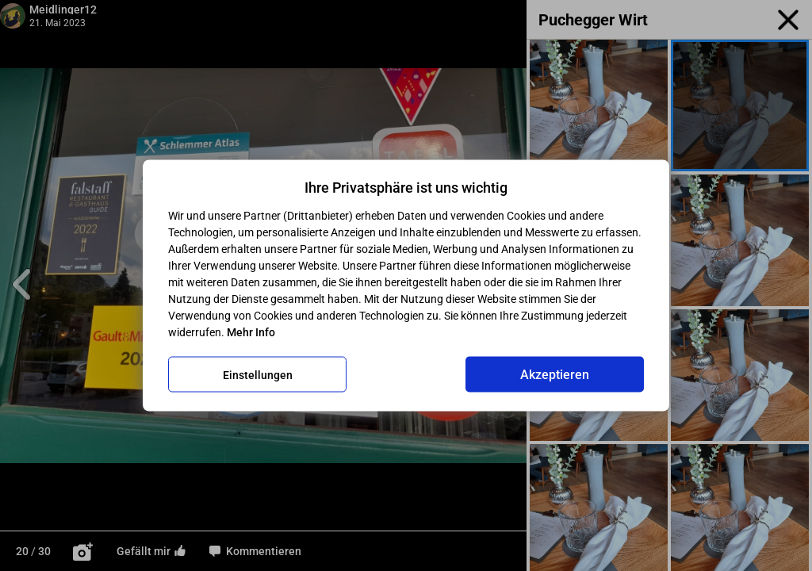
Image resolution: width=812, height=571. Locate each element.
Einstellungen (258, 374)
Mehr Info (251, 332)
